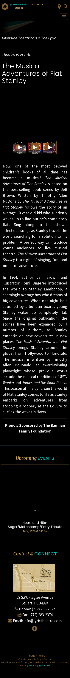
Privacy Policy (36, 656)
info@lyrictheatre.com (43, 620)
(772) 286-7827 (43, 609)
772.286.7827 (38, 4)
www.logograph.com (40, 665)
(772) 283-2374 (41, 614)
